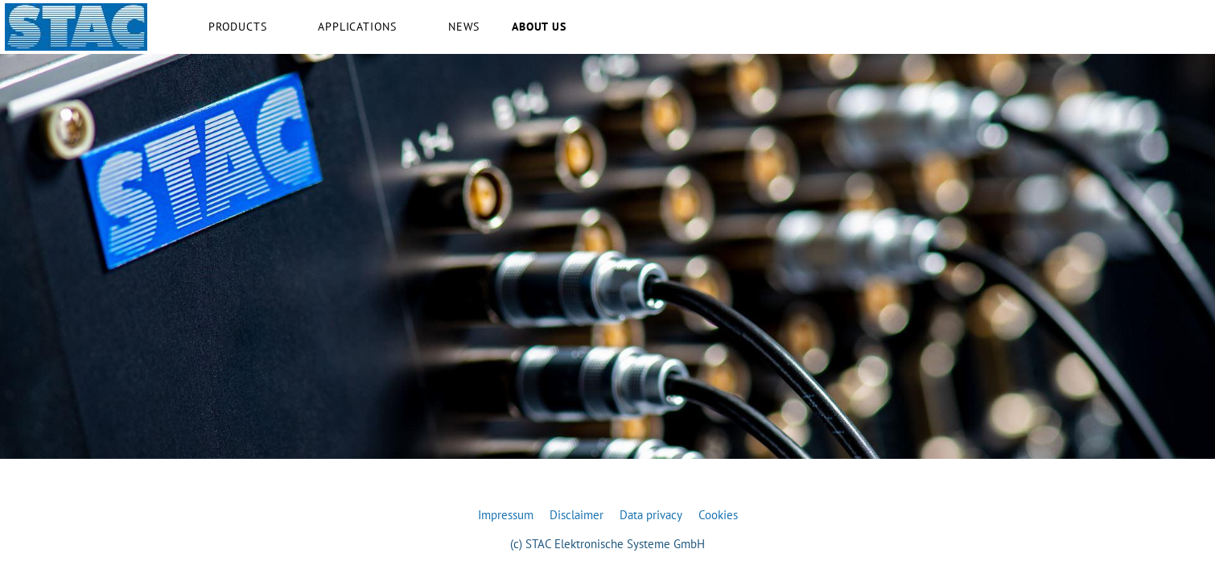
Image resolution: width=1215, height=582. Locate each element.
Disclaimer (576, 514)
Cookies (718, 514)
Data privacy (651, 514)
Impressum (505, 514)
